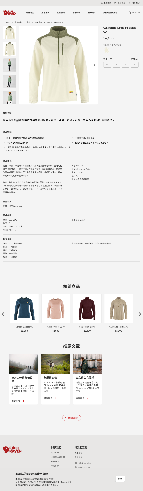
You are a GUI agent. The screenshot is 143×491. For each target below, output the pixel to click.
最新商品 (30, 12)
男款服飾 (45, 12)
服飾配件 (92, 12)
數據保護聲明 (35, 485)
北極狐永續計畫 (58, 457)
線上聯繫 (78, 453)
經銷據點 (78, 457)
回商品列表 (73, 418)
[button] (94, 65)
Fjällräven (55, 453)
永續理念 (55, 461)
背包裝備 (76, 12)
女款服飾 (61, 12)
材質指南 (55, 466)
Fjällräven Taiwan (85, 463)
